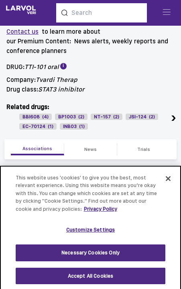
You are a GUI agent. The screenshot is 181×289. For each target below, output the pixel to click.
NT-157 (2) (106, 117)
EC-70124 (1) (37, 126)
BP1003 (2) (71, 117)
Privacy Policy (100, 212)
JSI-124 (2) (142, 117)
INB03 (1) (74, 126)
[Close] (168, 181)
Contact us (22, 31)
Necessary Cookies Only (90, 255)
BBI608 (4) (35, 117)
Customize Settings (90, 233)
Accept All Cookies (90, 279)
